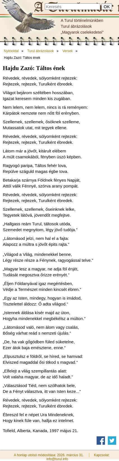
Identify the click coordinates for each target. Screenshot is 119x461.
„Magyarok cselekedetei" (82, 32)
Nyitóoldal (11, 51)
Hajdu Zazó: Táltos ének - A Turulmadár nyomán (75, 7)
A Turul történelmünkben (82, 20)
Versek (67, 51)
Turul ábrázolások (76, 26)
